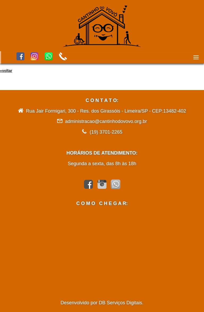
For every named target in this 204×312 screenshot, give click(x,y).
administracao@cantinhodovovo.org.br (106, 121)
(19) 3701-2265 (106, 132)
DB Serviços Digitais (120, 302)
